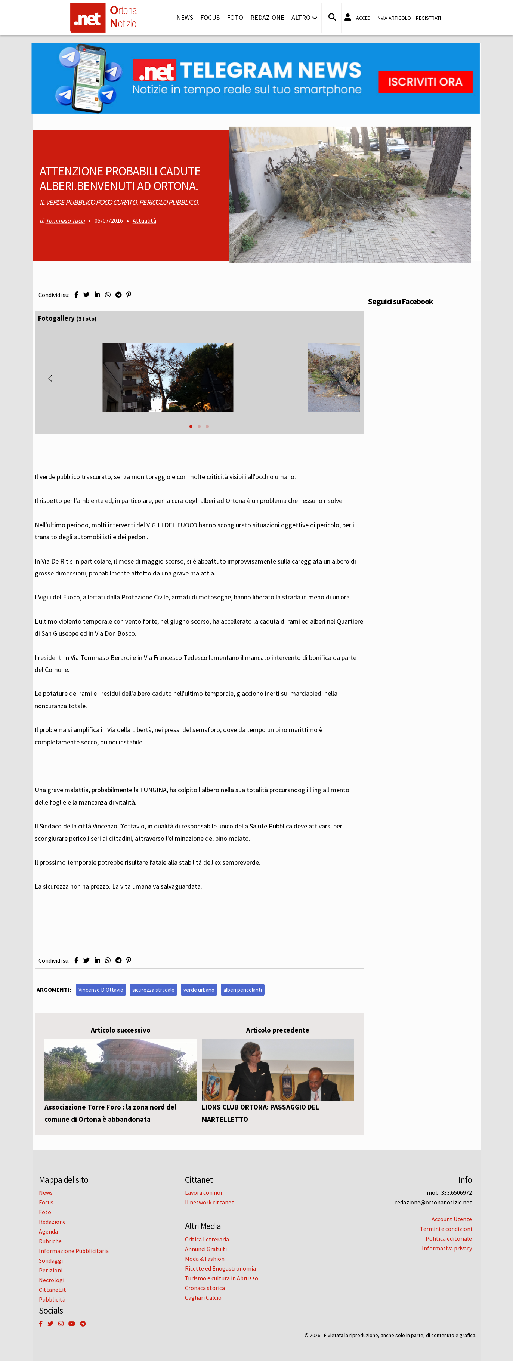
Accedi (364, 18)
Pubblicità (52, 1299)
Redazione (267, 17)
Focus (210, 17)
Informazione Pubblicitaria (74, 1250)
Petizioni (50, 1270)
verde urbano (198, 989)
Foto (235, 17)
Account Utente (452, 1219)
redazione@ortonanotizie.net (433, 1202)
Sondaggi (51, 1260)
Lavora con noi (203, 1192)
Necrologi (51, 1280)
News (184, 17)
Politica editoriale (449, 1238)
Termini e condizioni (446, 1228)
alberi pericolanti (242, 989)
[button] (191, 426)
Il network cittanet (209, 1202)
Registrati (428, 18)
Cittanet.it (52, 1289)
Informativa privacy (447, 1248)
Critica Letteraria (207, 1239)
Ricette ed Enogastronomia (220, 1268)
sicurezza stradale (153, 989)
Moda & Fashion (205, 1258)
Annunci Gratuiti (206, 1249)
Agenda (48, 1231)
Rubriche (50, 1241)
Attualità (144, 221)
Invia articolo (394, 18)
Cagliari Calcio (203, 1297)
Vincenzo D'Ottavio (100, 989)
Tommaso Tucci (65, 221)
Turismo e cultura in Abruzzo (221, 1278)
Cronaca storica (205, 1287)
